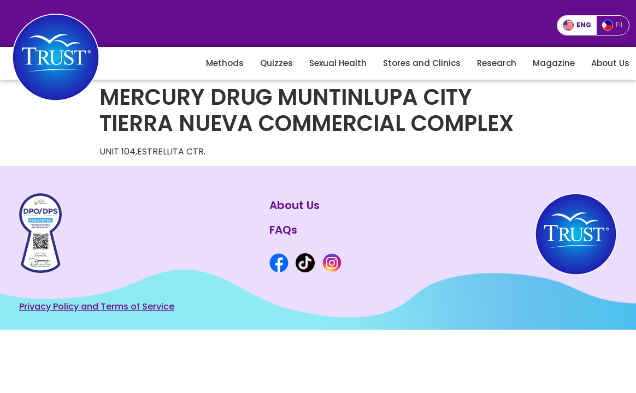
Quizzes (276, 63)
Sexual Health (338, 63)
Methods (225, 63)
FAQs (283, 229)
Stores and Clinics (422, 63)
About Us (610, 63)
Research (496, 63)
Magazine (554, 63)
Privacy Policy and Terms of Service (96, 306)
